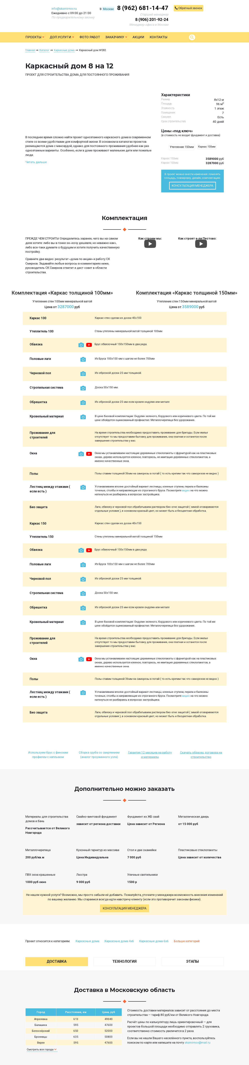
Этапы (192, 961)
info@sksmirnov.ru (64, 8)
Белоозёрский (41, 1030)
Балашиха (41, 1025)
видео (186, 490)
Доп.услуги (62, 37)
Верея (41, 1042)
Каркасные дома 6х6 (154, 941)
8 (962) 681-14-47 (142, 7)
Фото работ (90, 37)
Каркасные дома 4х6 (119, 941)
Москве (108, 9)
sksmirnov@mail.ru (197, 1042)
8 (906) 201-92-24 (151, 19)
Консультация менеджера (192, 185)
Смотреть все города (41, 1049)
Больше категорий (186, 941)
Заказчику (116, 37)
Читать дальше (36, 162)
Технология (124, 961)
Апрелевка (40, 1019)
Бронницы (40, 1036)
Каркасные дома (87, 941)
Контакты (158, 37)
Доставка (56, 961)
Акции (138, 37)
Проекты (34, 37)
